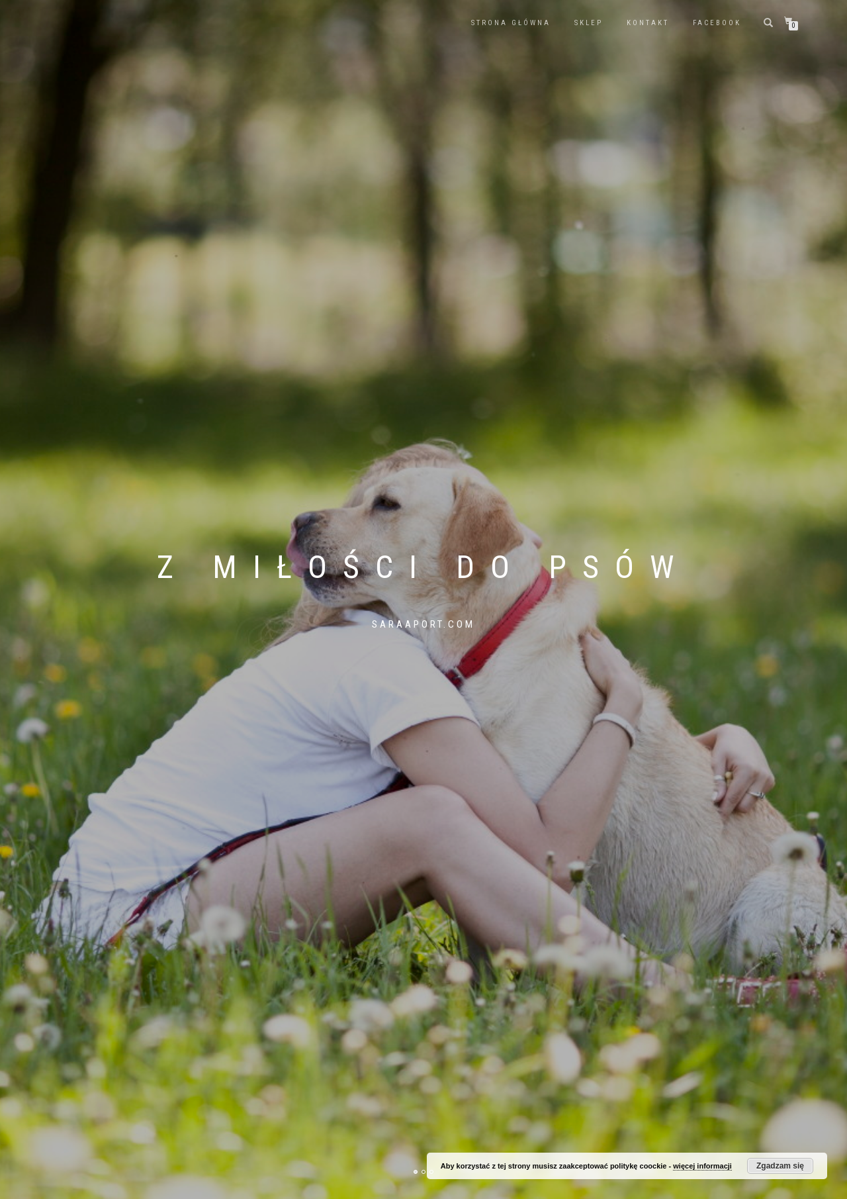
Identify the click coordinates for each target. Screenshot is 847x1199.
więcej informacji (702, 1166)
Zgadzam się (780, 1166)
